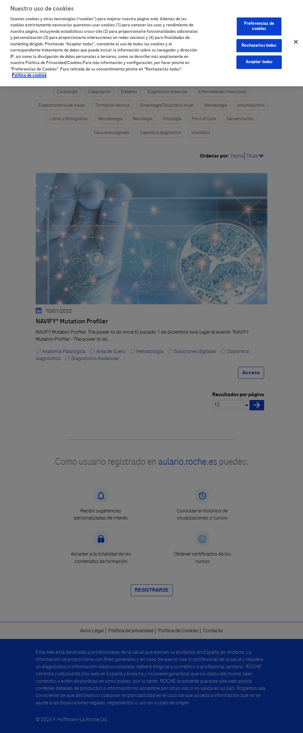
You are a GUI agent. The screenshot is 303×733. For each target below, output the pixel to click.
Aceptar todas (259, 59)
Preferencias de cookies (259, 22)
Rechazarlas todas (259, 42)
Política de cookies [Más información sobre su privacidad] (29, 72)
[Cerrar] (296, 39)
